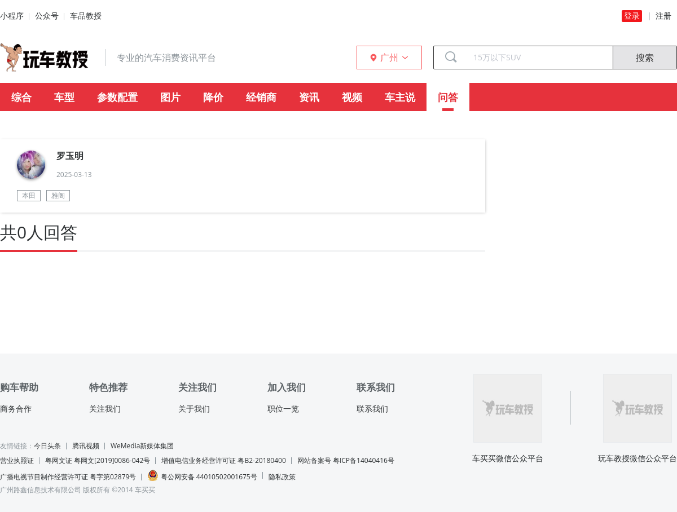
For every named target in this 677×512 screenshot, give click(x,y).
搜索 (645, 57)
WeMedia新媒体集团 (142, 446)
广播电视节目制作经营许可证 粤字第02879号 (68, 477)
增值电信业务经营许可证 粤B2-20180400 (223, 460)
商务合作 (16, 408)
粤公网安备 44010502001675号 (202, 476)
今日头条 (47, 446)
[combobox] (539, 57)
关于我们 (194, 408)
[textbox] (539, 57)
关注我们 (105, 408)
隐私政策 (282, 477)
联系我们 (372, 408)
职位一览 (283, 408)
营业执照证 (17, 460)
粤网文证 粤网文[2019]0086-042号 (97, 460)
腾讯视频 (85, 446)
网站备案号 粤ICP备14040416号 (345, 460)
